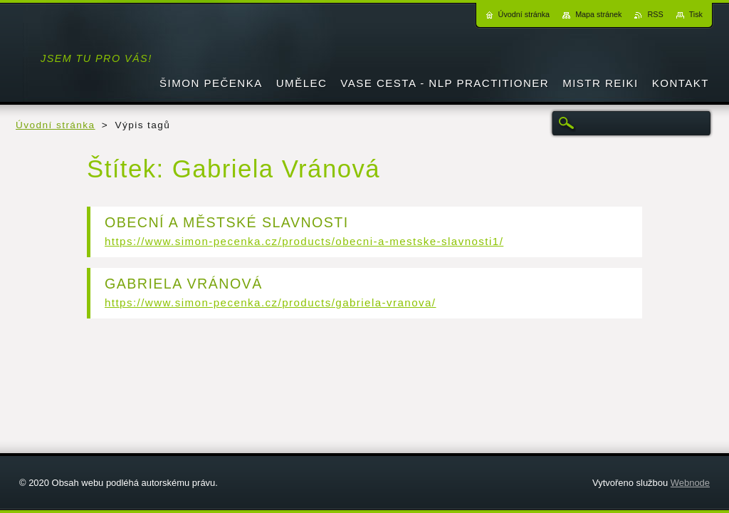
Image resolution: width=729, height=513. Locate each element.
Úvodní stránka (55, 125)
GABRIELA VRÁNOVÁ (184, 283)
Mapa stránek (598, 14)
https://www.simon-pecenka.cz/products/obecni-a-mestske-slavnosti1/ (304, 241)
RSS (655, 14)
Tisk (696, 14)
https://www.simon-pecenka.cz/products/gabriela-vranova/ (270, 302)
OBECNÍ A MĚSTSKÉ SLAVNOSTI (227, 222)
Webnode (690, 482)
